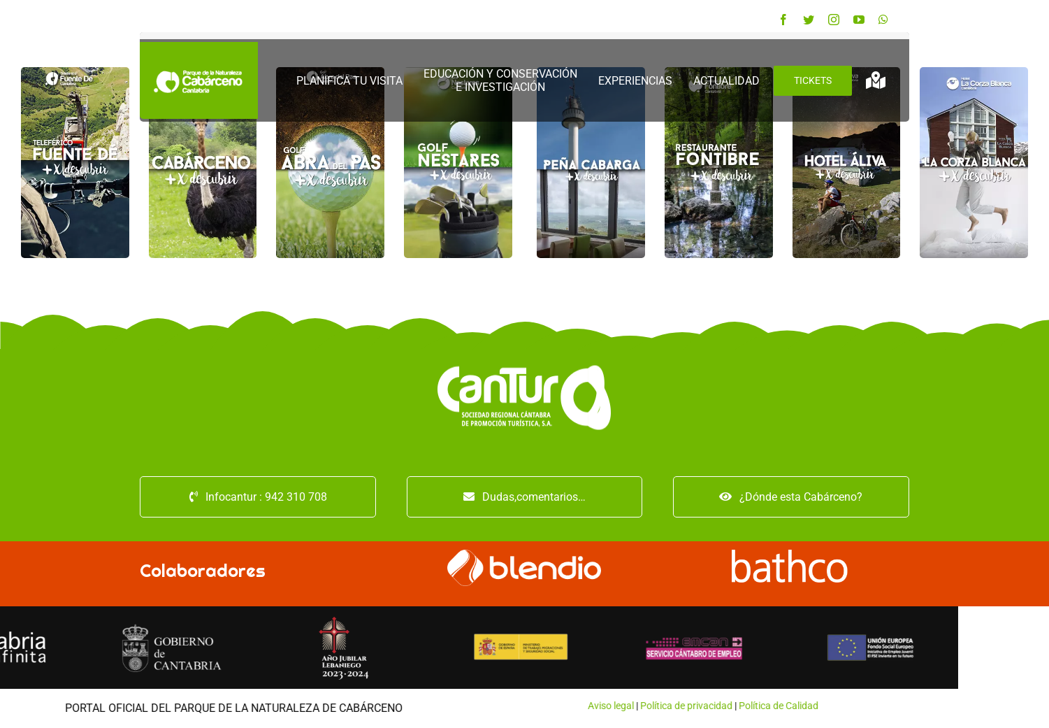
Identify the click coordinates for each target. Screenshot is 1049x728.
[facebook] (783, 19)
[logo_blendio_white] (524, 555)
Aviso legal (249, 705)
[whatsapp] (883, 19)
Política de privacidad (325, 705)
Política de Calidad (417, 705)
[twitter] (808, 19)
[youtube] (858, 19)
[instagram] (833, 19)
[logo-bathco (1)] (791, 555)
